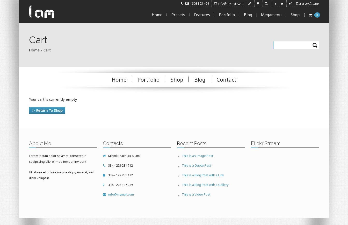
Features (202, 14)
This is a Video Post (196, 194)
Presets (178, 14)
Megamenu (271, 14)
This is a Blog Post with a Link (203, 175)
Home (157, 14)
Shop (295, 14)
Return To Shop (49, 110)
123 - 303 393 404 (196, 3)
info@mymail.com (230, 3)
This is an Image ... (308, 3)
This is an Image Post (197, 156)
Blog (248, 14)
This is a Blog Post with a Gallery (205, 185)
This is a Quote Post (196, 165)
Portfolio (227, 14)
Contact (226, 79)
